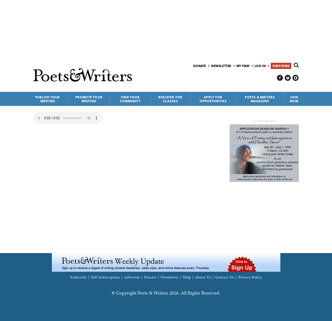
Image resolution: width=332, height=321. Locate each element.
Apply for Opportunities (213, 99)
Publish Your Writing (47, 99)
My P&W (243, 66)
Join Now (294, 99)
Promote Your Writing (89, 99)
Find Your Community (130, 99)
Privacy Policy (250, 277)
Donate (199, 66)
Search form (296, 65)
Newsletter (221, 66)
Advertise (132, 277)
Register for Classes (170, 99)
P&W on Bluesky (288, 78)
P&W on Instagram (296, 78)
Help (187, 277)
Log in (260, 66)
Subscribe (281, 66)
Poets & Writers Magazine (260, 99)
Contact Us (224, 277)
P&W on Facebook (280, 78)
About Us (203, 277)
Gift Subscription (105, 277)
